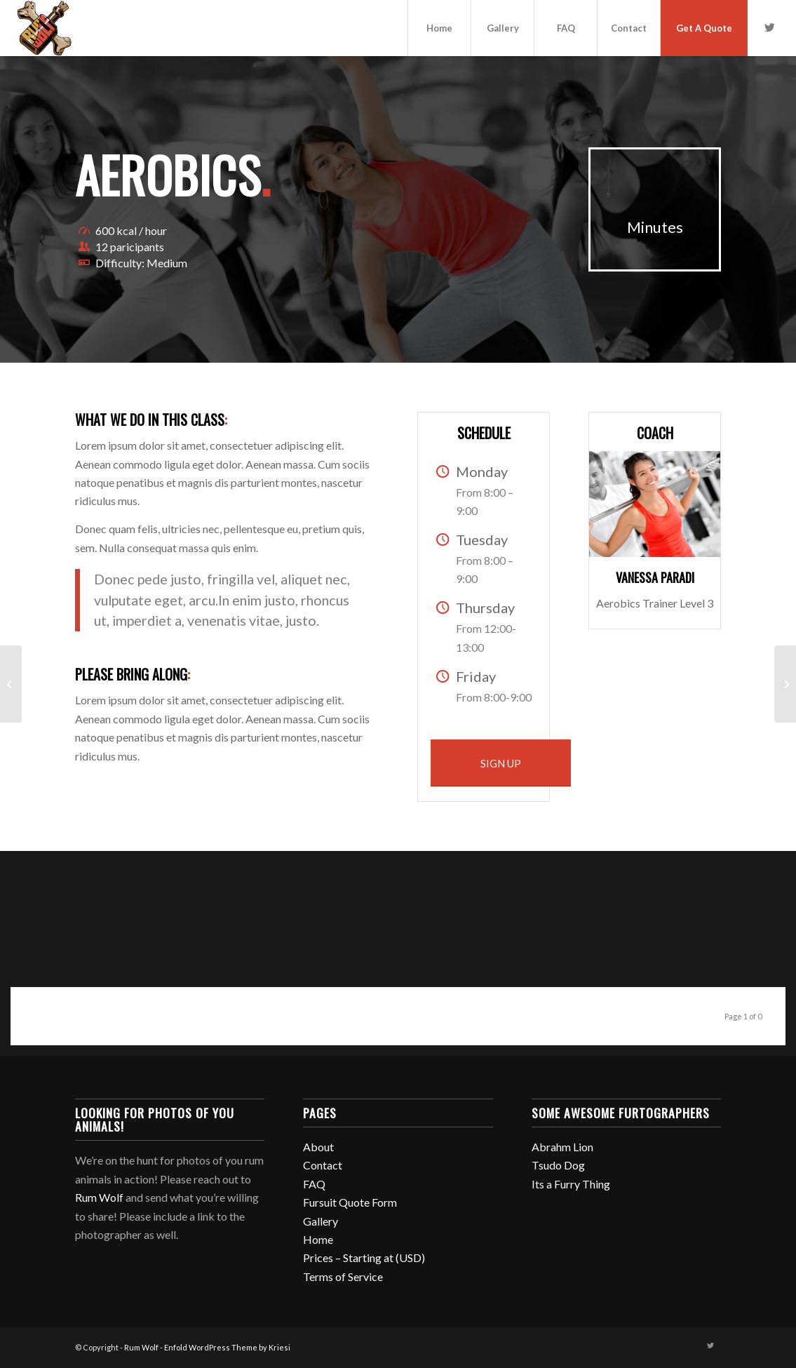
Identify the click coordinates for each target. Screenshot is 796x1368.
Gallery (320, 1221)
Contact (322, 1165)
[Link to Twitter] (769, 27)
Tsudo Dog (558, 1165)
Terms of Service (343, 1276)
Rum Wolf (99, 1197)
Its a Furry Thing (571, 1184)
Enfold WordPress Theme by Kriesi (227, 1347)
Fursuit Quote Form (350, 1202)
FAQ (314, 1184)
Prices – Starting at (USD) (364, 1257)
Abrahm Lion (562, 1146)
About (318, 1146)
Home (318, 1239)
